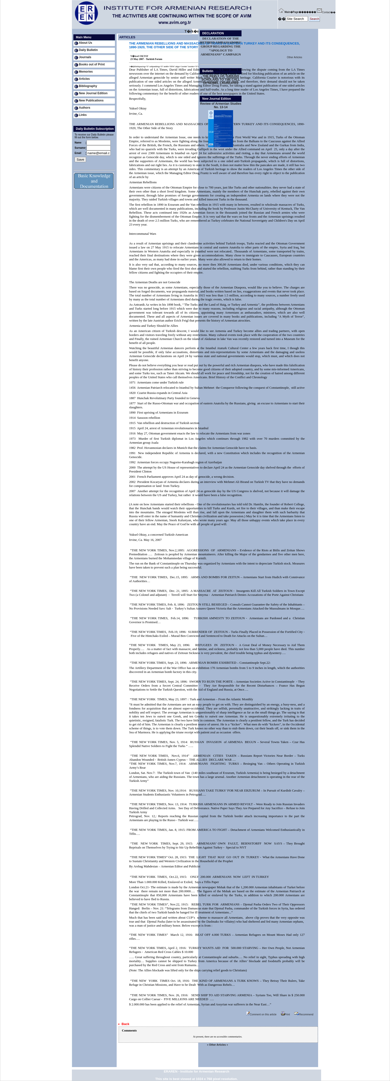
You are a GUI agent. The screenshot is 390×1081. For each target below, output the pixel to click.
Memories (86, 71)
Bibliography (88, 86)
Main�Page (288, 12)
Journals (85, 57)
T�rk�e (192, 31)
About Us (85, 43)
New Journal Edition (93, 93)
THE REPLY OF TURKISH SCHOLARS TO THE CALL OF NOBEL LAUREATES (220, 79)
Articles (84, 79)
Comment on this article (261, 1014)
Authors (84, 107)
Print (285, 1014)
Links (83, 115)
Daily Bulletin (88, 50)
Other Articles (294, 57)
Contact (323, 12)
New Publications (91, 100)
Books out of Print (92, 64)
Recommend (303, 1014)
